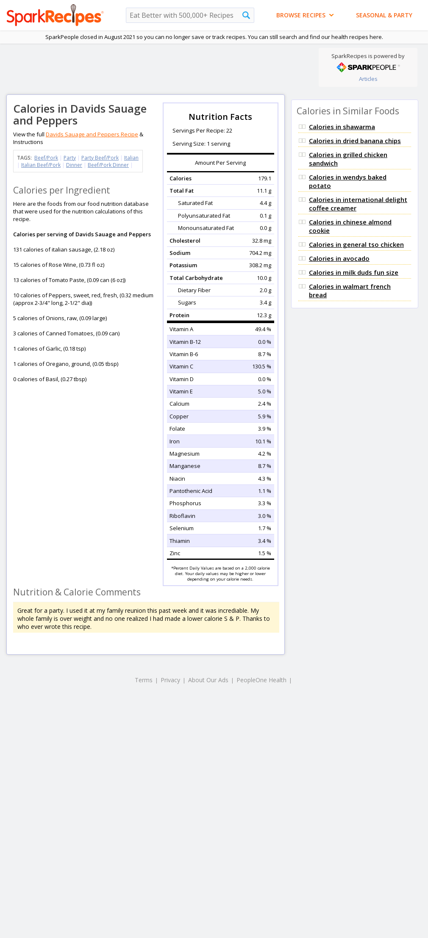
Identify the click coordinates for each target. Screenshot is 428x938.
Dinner (74, 165)
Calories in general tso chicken (356, 244)
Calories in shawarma (342, 126)
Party (70, 157)
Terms (144, 680)
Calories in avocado (339, 258)
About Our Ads (208, 680)
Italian (131, 157)
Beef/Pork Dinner (108, 165)
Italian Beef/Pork (41, 165)
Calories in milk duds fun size (353, 272)
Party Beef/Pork (100, 157)
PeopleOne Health (261, 680)
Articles (368, 79)
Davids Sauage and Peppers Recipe (92, 134)
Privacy (170, 680)
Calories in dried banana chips (355, 140)
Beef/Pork (46, 157)
